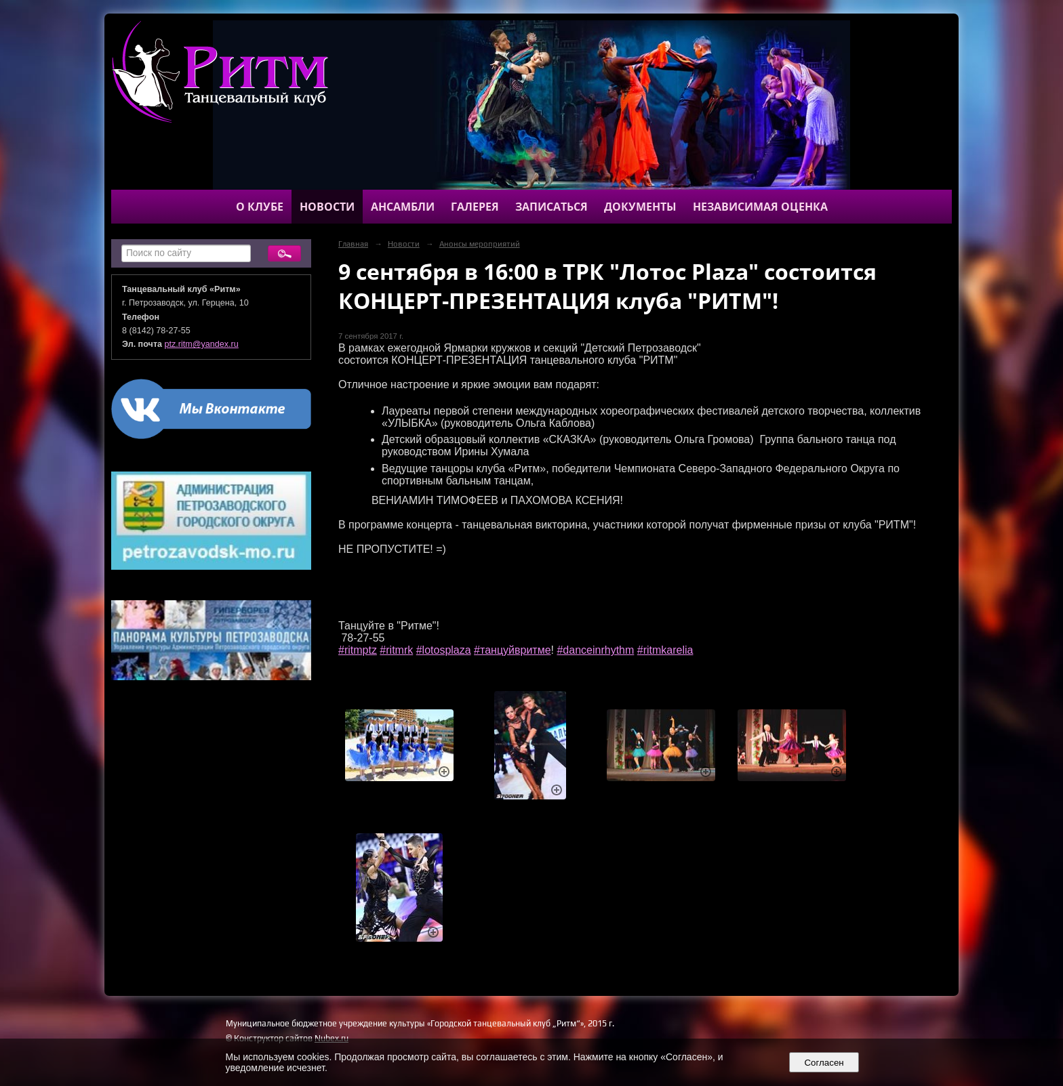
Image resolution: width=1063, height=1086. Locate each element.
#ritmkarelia (665, 650)
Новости (327, 206)
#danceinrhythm (595, 650)
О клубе (259, 206)
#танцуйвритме (512, 650)
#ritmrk (396, 650)
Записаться (551, 206)
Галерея (475, 206)
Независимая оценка (760, 206)
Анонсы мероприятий (479, 244)
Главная (353, 244)
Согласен (824, 1063)
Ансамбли (403, 206)
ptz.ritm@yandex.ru (202, 344)
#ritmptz (357, 650)
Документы (640, 206)
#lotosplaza (443, 650)
